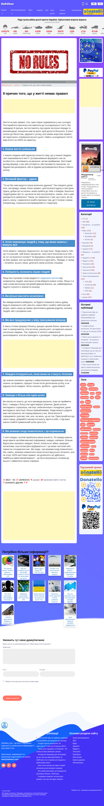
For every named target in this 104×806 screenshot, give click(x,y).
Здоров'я (85, 249)
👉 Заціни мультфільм (91, 203)
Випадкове (86, 246)
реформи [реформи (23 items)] (84, 450)
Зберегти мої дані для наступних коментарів (21, 681)
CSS (86, 282)
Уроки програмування (18, 10)
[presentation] (18, 690)
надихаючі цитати (49, 277)
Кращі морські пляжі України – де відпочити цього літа (39, 597)
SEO (46, 10)
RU (94, 4)
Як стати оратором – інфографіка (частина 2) (7, 597)
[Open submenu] (2, 13)
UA (100, 4)
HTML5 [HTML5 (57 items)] (84, 389)
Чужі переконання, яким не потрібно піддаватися (70, 621)
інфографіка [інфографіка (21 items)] (93, 458)
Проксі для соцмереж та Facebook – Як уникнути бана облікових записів (91, 339)
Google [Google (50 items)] (91, 384)
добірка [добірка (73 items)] (84, 437)
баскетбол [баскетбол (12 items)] (96, 429)
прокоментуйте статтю (54, 479)
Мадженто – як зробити (91, 252)
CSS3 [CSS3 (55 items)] (83, 384)
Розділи (3, 10)
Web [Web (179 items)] (88, 401)
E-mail (42, 670)
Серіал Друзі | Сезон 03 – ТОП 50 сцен (39, 570)
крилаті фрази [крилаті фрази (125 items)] (88, 441)
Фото (84, 294)
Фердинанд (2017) (87, 175)
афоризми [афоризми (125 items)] (86, 429)
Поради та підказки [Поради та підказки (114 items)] (90, 420)
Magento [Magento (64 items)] (84, 393)
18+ (83, 219)
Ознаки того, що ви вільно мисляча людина (54, 571)
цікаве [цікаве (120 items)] (84, 458)
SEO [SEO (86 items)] (97, 397)
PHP (86, 291)
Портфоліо (86, 264)
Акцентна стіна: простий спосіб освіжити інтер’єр (54, 598)
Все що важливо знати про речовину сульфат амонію (70, 598)
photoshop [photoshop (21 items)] (84, 397)
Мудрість (40, 10)
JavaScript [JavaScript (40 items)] (93, 389)
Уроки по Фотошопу (89, 273)
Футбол (88, 239)
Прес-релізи (87, 267)
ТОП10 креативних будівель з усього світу (7, 620)
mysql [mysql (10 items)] (92, 393)
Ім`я (5, 670)
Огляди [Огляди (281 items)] (85, 415)
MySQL (87, 288)
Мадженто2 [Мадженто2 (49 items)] (86, 411)
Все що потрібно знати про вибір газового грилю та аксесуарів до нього (23, 573)
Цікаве (16, 85)
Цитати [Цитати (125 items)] (90, 424)
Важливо (85, 243)
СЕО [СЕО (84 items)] (83, 424)
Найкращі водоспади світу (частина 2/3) (23, 597)
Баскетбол (89, 233)
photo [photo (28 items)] (98, 393)
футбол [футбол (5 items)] (92, 454)
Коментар (7, 647)
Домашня (6, 85)
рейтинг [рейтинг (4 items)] (93, 446)
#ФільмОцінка (76, 10)
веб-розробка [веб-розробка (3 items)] (84, 433)
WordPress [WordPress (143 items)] (86, 406)
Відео (30, 10)
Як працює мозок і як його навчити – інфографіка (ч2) (7, 572)
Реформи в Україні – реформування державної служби (70, 572)
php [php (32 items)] (91, 397)
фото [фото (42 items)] (92, 450)
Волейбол (88, 236)
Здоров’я (76, 746)
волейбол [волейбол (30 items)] (94, 433)
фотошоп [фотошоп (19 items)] (84, 454)
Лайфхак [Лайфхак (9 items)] (96, 407)
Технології (86, 270)
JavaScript (89, 285)
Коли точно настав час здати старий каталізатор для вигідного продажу (90, 367)
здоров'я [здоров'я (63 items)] (94, 437)
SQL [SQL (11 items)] (82, 402)
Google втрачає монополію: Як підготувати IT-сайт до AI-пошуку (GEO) (91, 328)
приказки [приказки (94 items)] (85, 446)
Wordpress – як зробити (91, 225)
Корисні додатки (79, 760)
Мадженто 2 (87, 258)
